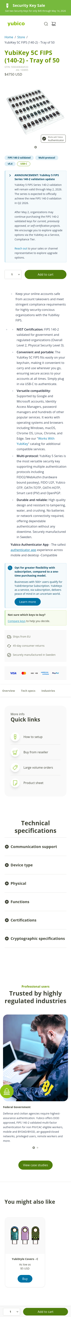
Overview (8, 690)
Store (21, 37)
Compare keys (17, 621)
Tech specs (28, 690)
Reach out (21, 248)
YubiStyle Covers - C (25, 1259)
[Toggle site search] (46, 24)
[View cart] (53, 24)
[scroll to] (35, 147)
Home (9, 37)
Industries (48, 690)
